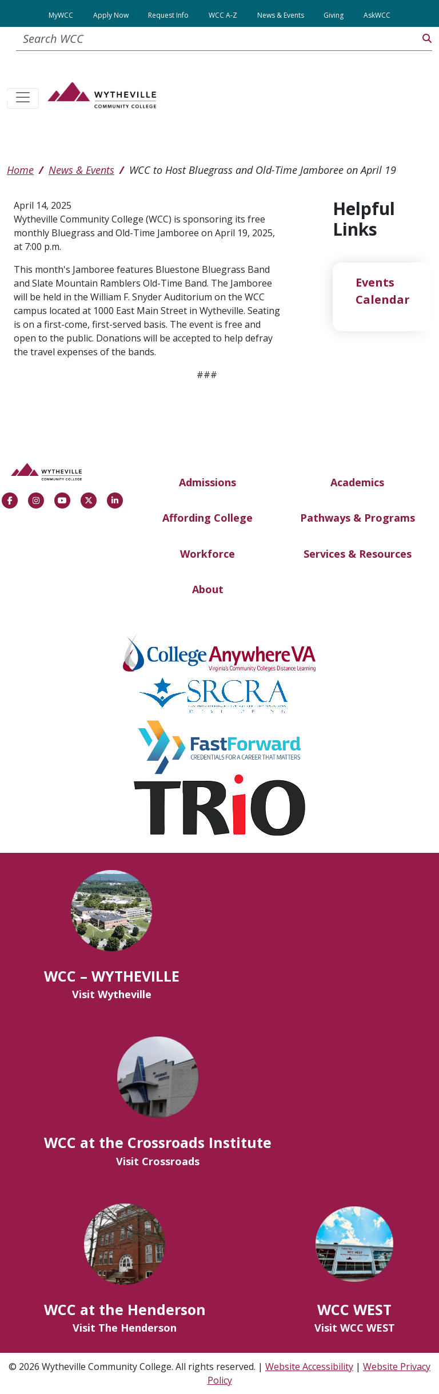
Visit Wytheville (111, 994)
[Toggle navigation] (23, 98)
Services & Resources (358, 554)
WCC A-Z (223, 15)
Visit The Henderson (125, 1328)
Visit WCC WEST (354, 1328)
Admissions (207, 482)
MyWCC (61, 15)
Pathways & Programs (357, 518)
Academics (357, 482)
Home (20, 170)
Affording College (207, 518)
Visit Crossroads (157, 1161)
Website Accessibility (309, 1366)
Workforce (207, 554)
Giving (334, 15)
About (208, 589)
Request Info (168, 15)
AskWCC (377, 15)
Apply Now (111, 15)
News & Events (280, 15)
